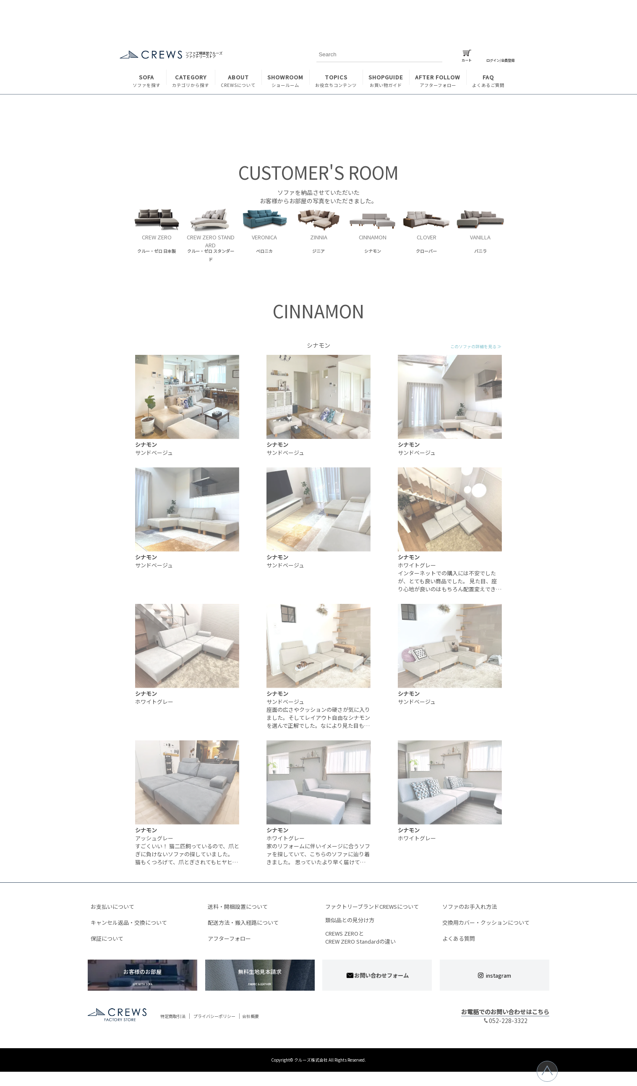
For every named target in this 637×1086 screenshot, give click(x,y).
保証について (107, 938)
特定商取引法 (172, 1016)
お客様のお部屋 (142, 977)
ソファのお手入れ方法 (469, 906)
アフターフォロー (229, 938)
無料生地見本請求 (260, 977)
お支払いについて (112, 906)
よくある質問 (458, 938)
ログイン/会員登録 (500, 58)
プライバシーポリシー (214, 1016)
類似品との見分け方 (349, 920)
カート (467, 58)
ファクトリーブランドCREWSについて (372, 906)
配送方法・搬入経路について (243, 922)
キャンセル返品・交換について (129, 922)
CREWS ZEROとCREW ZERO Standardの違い (360, 937)
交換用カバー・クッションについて (486, 922)
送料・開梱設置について (238, 906)
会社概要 (250, 1016)
